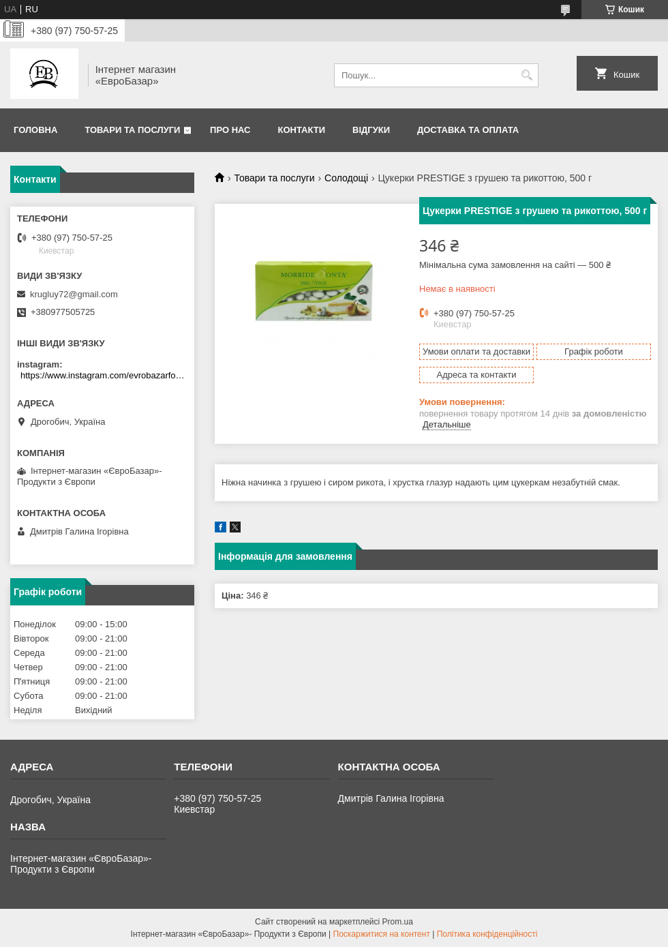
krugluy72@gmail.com (74, 294)
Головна (35, 130)
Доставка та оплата (468, 130)
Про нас (230, 130)
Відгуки (371, 130)
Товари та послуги (132, 130)
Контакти (302, 130)
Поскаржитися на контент (381, 934)
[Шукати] (526, 75)
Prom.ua (397, 922)
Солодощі (346, 177)
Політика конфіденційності (487, 934)
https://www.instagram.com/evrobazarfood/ (103, 375)
